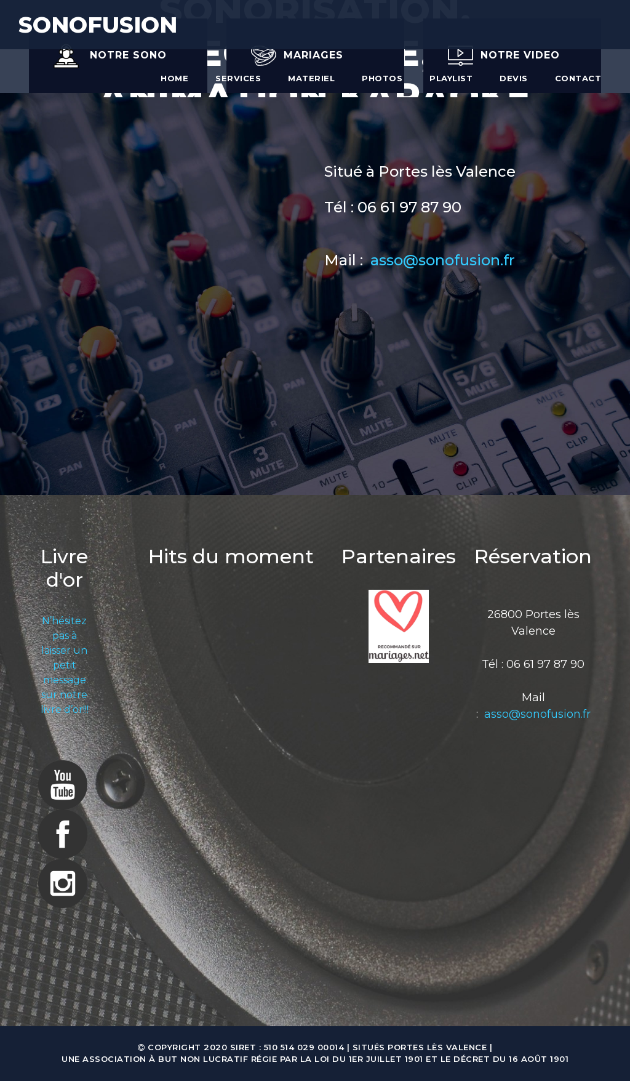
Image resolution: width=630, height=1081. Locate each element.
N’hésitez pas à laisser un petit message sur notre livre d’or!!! (65, 665)
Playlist (450, 78)
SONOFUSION (97, 24)
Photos (382, 78)
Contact (578, 78)
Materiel (311, 78)
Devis (514, 78)
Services (238, 78)
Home (174, 78)
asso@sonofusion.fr (442, 260)
